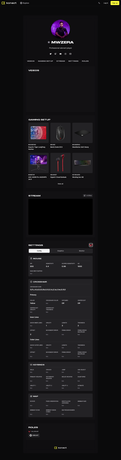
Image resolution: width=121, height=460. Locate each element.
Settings (73, 61)
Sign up (115, 3)
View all (60, 184)
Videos (31, 61)
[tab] (91, 245)
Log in (106, 3)
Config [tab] (39, 251)
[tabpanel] (60, 332)
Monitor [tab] (81, 251)
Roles (85, 61)
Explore (24, 3)
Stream (60, 61)
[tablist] (91, 245)
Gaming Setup (45, 61)
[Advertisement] (8, 47)
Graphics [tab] (60, 251)
